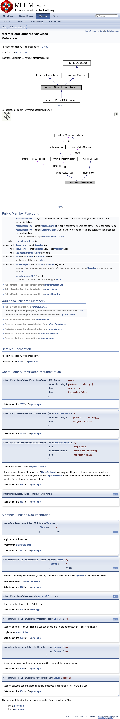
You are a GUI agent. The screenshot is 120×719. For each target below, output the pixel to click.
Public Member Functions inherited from (33, 284)
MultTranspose (23, 264)
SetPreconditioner (24, 253)
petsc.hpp (21, 52)
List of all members (112, 31)
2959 (22, 668)
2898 (22, 637)
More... (45, 46)
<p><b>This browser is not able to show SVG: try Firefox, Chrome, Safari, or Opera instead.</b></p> (60, 82)
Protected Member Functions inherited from (35, 324)
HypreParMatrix (48, 230)
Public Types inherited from (25, 307)
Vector (30, 256)
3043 (22, 691)
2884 (22, 484)
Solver (37, 253)
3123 (22, 550)
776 (21, 609)
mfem (4, 27)
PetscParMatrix (48, 226)
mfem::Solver (51, 289)
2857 (22, 404)
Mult (18, 256)
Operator (38, 245)
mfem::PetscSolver (53, 284)
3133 (22, 501)
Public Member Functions (94, 31)
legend (60, 105)
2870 (22, 433)
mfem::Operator (52, 294)
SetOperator (21, 245)
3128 (22, 586)
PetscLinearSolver (17, 27)
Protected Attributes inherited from (30, 333)
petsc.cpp (36, 404)
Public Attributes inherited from (26, 319)
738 (20, 361)
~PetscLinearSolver (25, 241)
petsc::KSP (43, 596)
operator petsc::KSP (25, 276)
